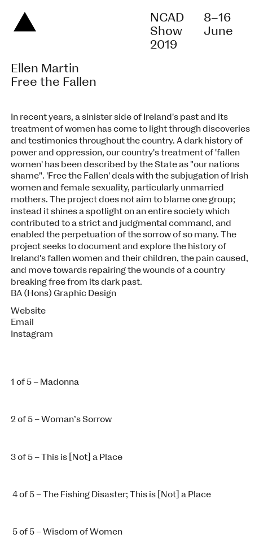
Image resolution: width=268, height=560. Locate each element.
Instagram (32, 333)
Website (28, 310)
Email (22, 322)
